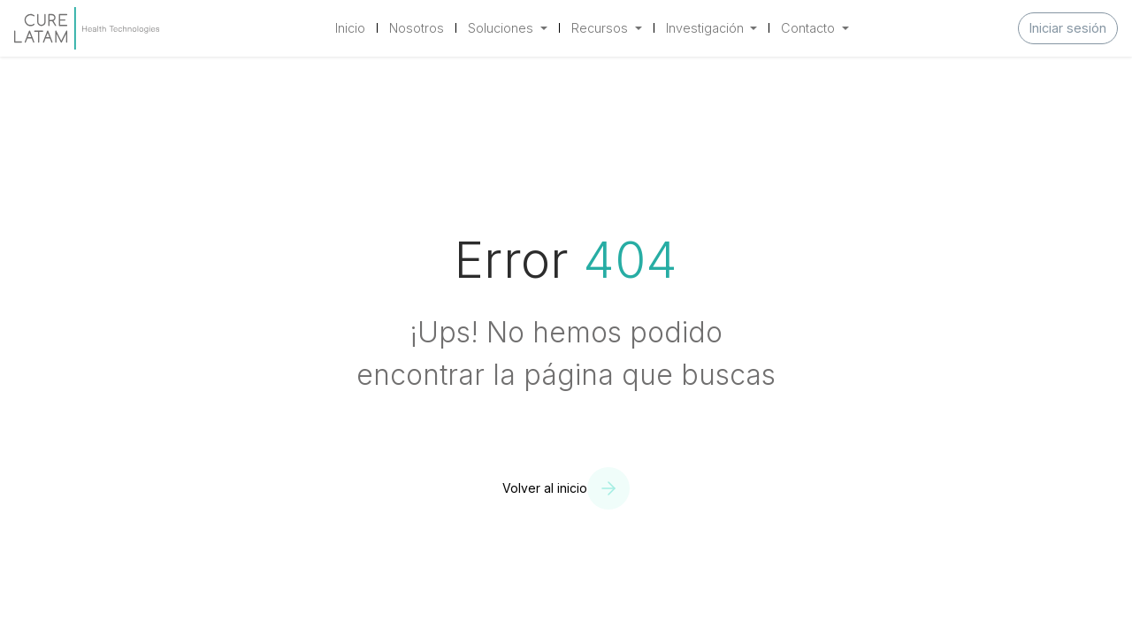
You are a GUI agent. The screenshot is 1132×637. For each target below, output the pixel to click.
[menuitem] (350, 28)
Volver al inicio (544, 487)
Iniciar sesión (1067, 27)
